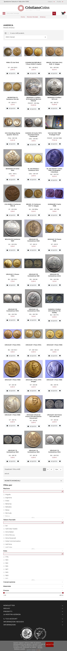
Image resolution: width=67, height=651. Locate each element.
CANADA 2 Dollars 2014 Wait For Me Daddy (54, 309)
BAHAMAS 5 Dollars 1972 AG (54, 98)
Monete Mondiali (12, 479)
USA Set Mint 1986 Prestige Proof (54, 133)
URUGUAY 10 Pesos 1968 (54, 239)
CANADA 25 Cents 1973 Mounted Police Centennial (33, 134)
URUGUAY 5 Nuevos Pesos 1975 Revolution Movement (33, 415)
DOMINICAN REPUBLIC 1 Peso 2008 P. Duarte (33, 63)
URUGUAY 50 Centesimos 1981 (34, 274)
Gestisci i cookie (19, 649)
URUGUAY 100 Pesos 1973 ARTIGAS (54, 414)
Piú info (40, 647)
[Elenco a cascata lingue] (51, 1)
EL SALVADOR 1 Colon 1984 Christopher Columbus (54, 169)
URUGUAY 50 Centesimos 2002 (54, 274)
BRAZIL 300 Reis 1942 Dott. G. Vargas (54, 63)
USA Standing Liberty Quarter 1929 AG (12, 133)
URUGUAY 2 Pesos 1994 (12, 274)
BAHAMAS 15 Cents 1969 (12, 169)
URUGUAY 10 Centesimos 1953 (13, 449)
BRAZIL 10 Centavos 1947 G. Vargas (33, 204)
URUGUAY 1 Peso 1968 (54, 344)
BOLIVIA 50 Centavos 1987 (12, 239)
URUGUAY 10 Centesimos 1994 (54, 449)
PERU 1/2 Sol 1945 (12, 62)
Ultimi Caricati (26, 37)
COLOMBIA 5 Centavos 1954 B (13, 204)
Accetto (50, 644)
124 (56, 468)
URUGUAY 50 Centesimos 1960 (33, 239)
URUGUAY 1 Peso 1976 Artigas (33, 379)
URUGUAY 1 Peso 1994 (12, 344)
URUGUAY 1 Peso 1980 (54, 378)
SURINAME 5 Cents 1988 (54, 204)
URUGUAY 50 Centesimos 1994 (12, 309)
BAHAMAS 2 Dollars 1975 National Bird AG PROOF (33, 98)
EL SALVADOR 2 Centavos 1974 (33, 169)
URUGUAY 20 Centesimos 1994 (33, 309)
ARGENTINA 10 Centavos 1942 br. (12, 98)
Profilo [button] (60, 2)
